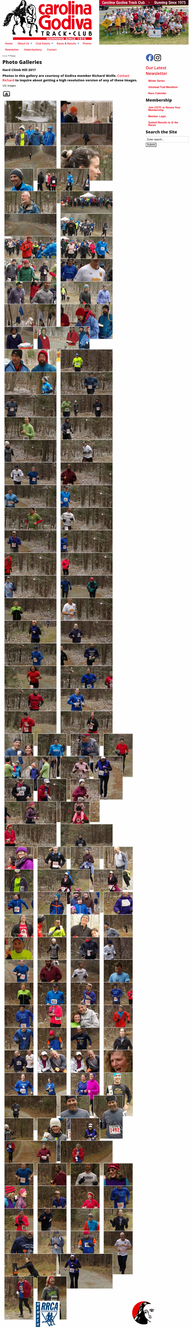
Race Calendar (157, 93)
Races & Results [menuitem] (66, 43)
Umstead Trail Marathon (163, 87)
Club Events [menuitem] (43, 43)
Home (4, 56)
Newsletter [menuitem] (12, 49)
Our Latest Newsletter (156, 70)
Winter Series (156, 80)
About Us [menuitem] (23, 43)
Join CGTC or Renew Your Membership (164, 108)
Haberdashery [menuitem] (33, 49)
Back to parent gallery (6, 94)
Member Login (157, 116)
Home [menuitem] (8, 43)
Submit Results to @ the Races (163, 123)
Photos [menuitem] (87, 43)
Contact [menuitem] (52, 49)
